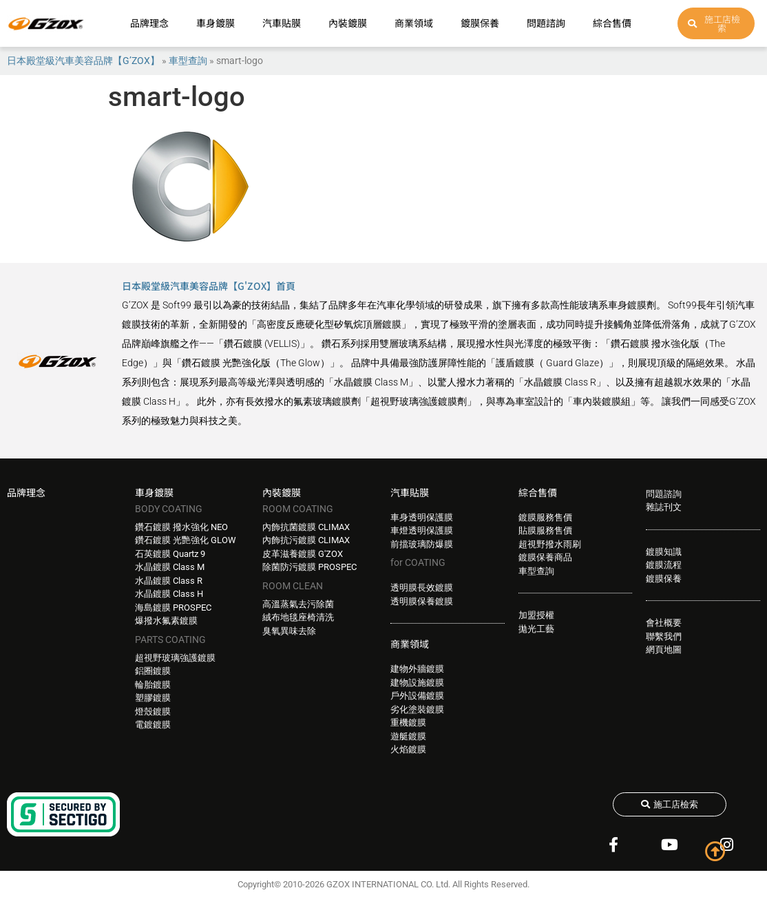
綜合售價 (612, 23)
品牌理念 (149, 23)
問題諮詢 (546, 23)
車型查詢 (188, 60)
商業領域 (414, 23)
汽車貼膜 (281, 23)
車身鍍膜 (215, 23)
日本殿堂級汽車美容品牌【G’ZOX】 (83, 60)
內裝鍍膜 (347, 23)
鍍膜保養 (480, 23)
